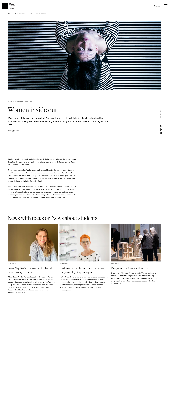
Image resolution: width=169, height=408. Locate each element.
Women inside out (41, 13)
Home (9, 13)
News (30, 13)
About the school (20, 13)
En (149, 6)
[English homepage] (8, 6)
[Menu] (165, 6)
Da (146, 6)
